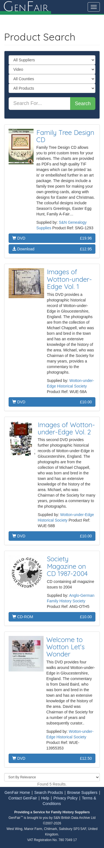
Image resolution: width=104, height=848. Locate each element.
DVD (52, 238)
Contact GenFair (22, 798)
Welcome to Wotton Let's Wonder (65, 646)
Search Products (48, 792)
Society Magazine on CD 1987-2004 (67, 566)
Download (52, 249)
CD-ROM (52, 617)
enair (25, 7)
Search (83, 103)
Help (45, 798)
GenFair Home (17, 792)
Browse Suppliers (82, 792)
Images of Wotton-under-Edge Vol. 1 (69, 279)
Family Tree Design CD (65, 136)
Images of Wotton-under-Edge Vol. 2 (66, 428)
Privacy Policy (66, 798)
